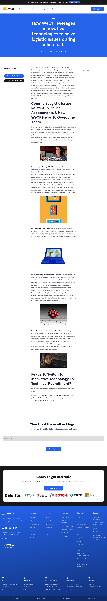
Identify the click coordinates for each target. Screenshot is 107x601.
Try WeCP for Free (14, 81)
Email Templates (82, 521)
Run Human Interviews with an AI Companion (99, 537)
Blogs (78, 517)
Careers (48, 531)
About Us (48, 517)
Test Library (80, 545)
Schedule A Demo (53, 488)
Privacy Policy (41, 598)
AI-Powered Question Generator (83, 554)
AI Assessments (34, 521)
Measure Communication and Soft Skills (99, 530)
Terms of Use (16, 598)
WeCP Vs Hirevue (66, 517)
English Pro (33, 531)
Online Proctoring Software (82, 565)
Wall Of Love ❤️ (50, 524)
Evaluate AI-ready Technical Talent (98, 523)
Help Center (91, 598)
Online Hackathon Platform (82, 560)
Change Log (80, 541)
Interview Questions (83, 527)
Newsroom (49, 527)
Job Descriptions (82, 524)
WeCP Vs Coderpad (67, 526)
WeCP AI (32, 527)
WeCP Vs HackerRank (64, 522)
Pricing (43, 9)
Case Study (80, 531)
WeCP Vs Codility (66, 533)
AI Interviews (33, 517)
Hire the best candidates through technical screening (48, 395)
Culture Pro (33, 534)
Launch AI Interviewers (96, 518)
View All (64, 536)
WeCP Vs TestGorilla (67, 529)
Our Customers (50, 521)
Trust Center (66, 598)
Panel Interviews (34, 524)
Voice (78, 534)
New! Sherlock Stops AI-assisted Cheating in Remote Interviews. (49, 2)
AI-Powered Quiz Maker (82, 549)
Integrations (80, 538)
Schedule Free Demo (14, 76)
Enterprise (51, 9)
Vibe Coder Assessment (33, 539)
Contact (48, 534)
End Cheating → (74, 2)
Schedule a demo (40, 400)
